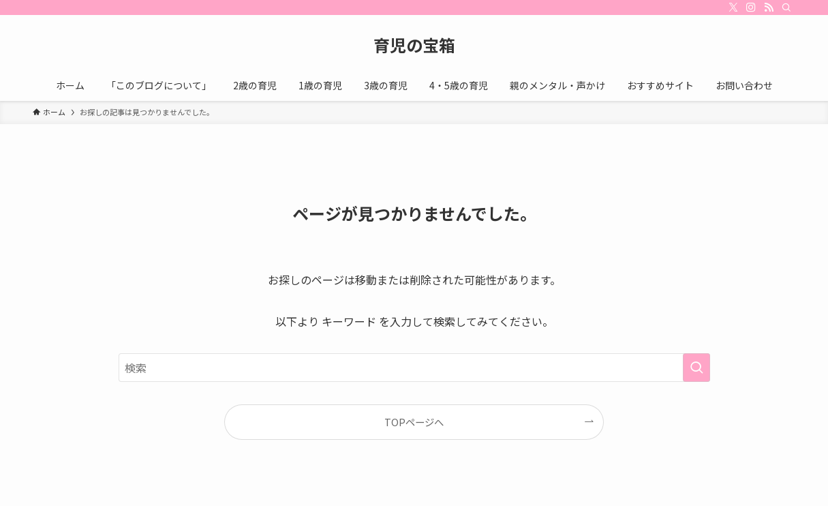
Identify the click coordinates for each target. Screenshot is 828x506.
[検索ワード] (414, 367)
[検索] (786, 7)
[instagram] (751, 7)
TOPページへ (414, 422)
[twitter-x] (733, 7)
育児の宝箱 (414, 45)
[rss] (769, 7)
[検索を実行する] (696, 367)
